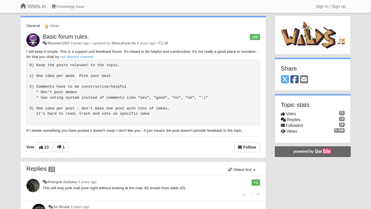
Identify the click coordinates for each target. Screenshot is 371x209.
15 (166, 43)
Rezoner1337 (59, 43)
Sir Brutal (61, 207)
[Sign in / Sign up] (331, 6)
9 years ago (87, 182)
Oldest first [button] (241, 169)
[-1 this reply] (258, 194)
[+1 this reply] (244, 194)
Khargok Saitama (62, 182)
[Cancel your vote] (251, 194)
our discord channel (76, 57)
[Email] (304, 80)
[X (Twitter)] (285, 80)
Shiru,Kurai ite (123, 43)
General (33, 26)
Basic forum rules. (66, 36)
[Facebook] (294, 80)
